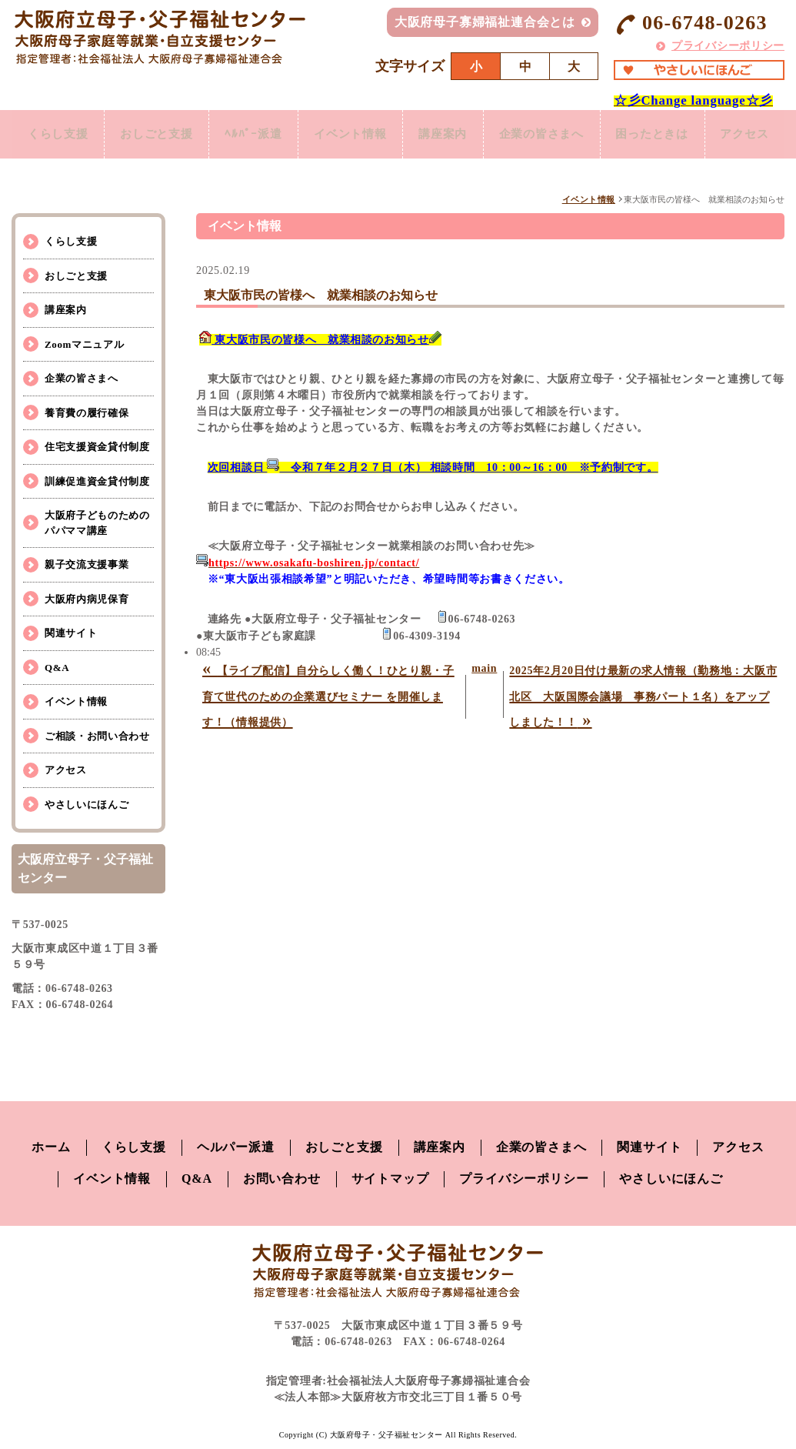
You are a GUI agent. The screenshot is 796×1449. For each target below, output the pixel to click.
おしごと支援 (76, 276)
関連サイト (71, 633)
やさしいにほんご (86, 804)
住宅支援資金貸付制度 (97, 446)
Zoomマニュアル (84, 344)
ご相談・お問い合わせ (97, 736)
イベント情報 (588, 199)
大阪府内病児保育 (86, 599)
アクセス (66, 770)
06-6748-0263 (691, 23)
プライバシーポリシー (727, 46)
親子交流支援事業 (86, 564)
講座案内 (66, 310)
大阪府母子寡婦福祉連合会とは (485, 21)
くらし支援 (71, 241)
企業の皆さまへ (81, 378)
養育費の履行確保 (86, 413)
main (484, 668)
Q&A (57, 667)
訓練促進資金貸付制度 (97, 481)
